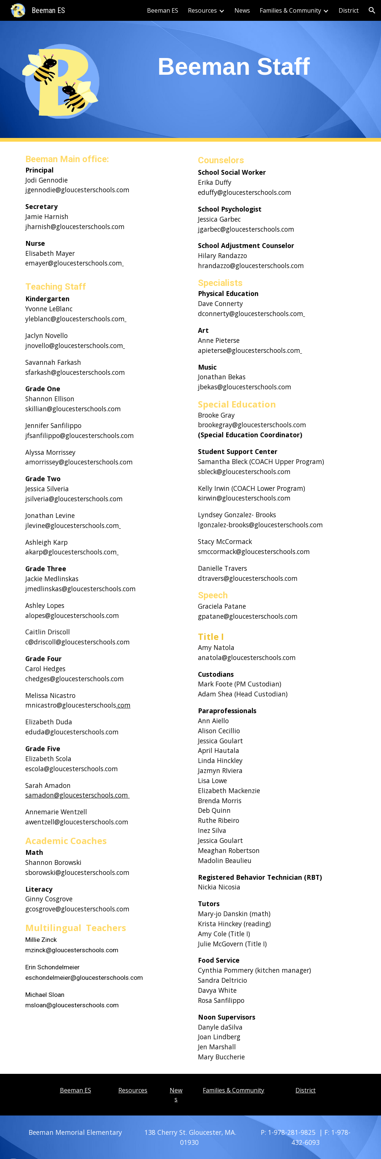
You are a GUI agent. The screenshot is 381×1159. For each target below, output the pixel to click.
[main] (234, 64)
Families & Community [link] (290, 10)
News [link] (242, 10)
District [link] (349, 10)
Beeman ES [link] (162, 10)
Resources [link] (202, 10)
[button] (372, 10)
